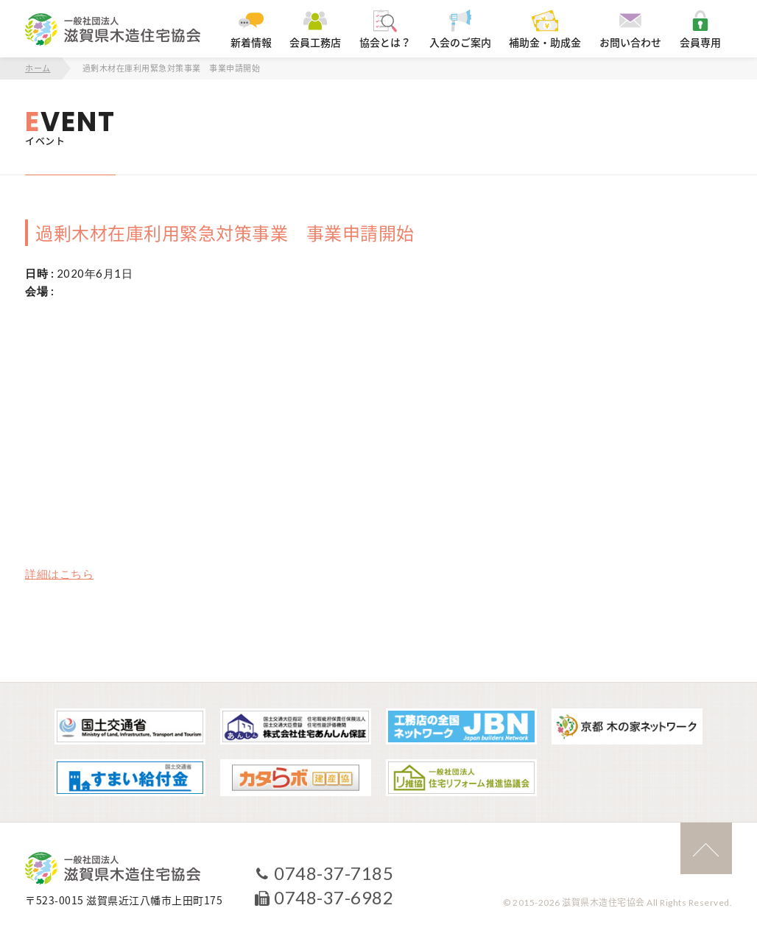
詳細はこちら (59, 573)
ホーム (38, 68)
